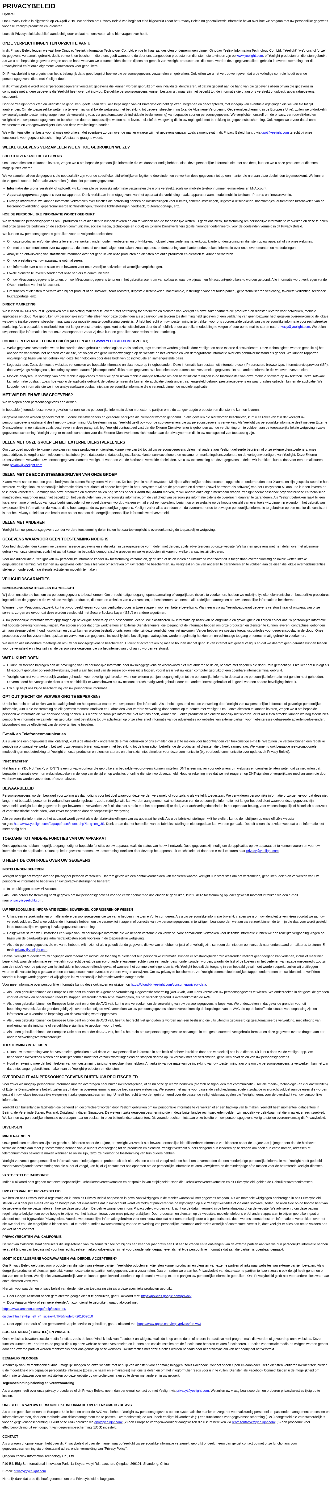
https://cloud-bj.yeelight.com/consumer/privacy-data (168, 984)
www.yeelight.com (249, 56)
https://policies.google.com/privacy (166, 1296)
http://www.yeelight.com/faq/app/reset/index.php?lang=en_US (59, 824)
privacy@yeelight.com (294, 327)
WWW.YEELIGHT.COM (113, 341)
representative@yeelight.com (253, 1422)
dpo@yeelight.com (275, 132)
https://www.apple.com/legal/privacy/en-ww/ (169, 1324)
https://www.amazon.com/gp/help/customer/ (34, 1309)
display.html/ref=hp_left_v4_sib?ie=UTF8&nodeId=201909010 (47, 1316)
